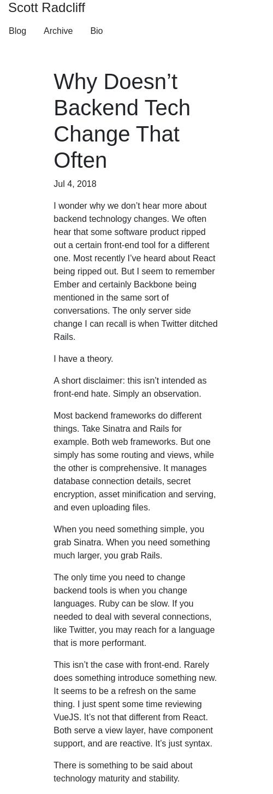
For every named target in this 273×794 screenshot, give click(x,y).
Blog (17, 31)
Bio (96, 31)
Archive (58, 31)
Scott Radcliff (46, 7)
